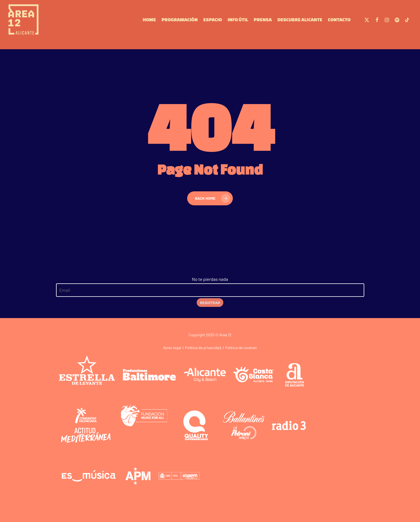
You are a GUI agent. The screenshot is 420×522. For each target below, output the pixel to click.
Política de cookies (241, 347)
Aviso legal (172, 347)
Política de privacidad (203, 347)
